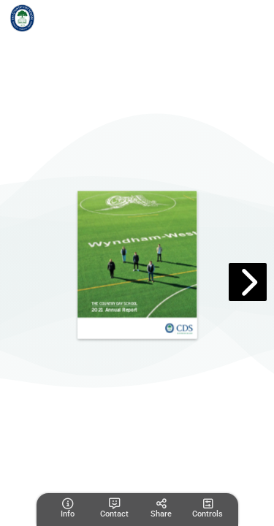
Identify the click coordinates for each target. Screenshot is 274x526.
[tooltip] (67, 508)
